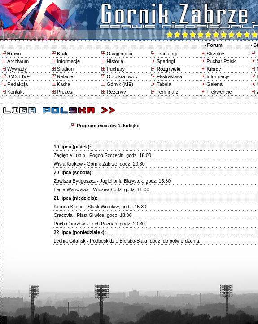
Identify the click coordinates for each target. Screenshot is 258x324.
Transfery (167, 53)
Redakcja (17, 84)
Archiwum (18, 61)
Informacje (68, 61)
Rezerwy (116, 91)
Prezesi (65, 91)
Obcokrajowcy (122, 76)
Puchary (116, 69)
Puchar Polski (221, 61)
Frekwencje (219, 91)
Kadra (63, 84)
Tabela (164, 84)
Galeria (214, 84)
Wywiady (17, 69)
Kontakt (15, 91)
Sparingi (166, 61)
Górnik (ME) (120, 84)
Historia (115, 61)
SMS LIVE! (19, 76)
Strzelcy (215, 53)
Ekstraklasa (169, 76)
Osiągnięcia (119, 53)
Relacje (65, 76)
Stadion (65, 69)
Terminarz (167, 91)
